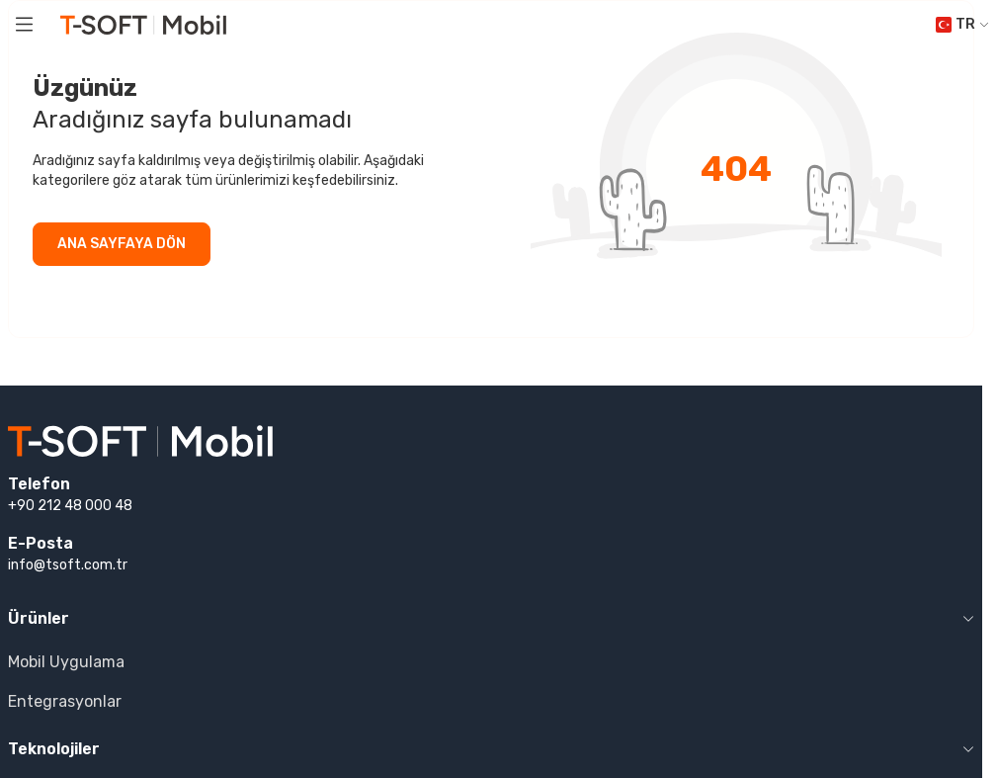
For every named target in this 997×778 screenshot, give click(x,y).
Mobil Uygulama (66, 661)
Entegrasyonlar (65, 701)
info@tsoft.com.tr (67, 565)
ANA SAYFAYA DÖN (121, 243)
